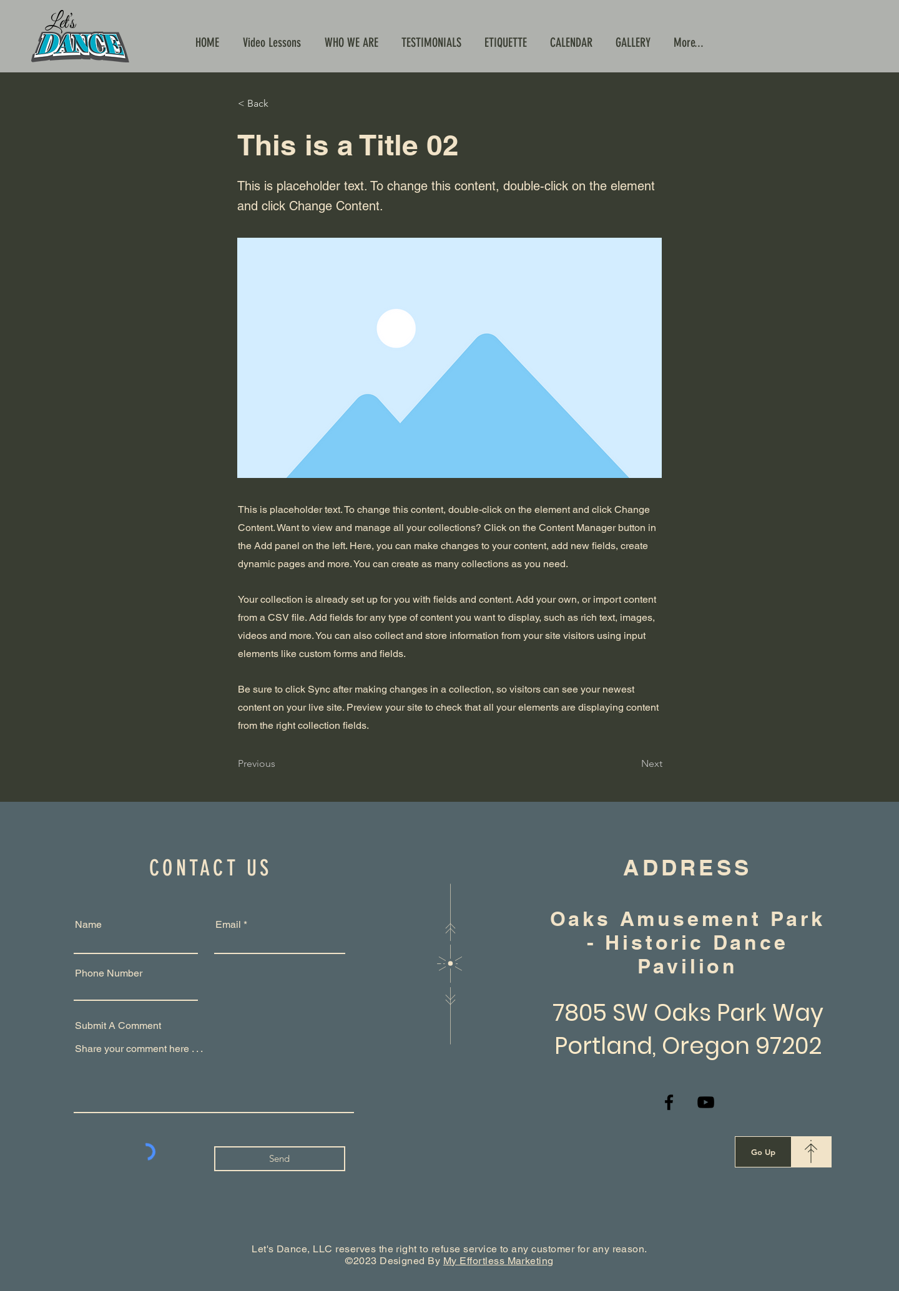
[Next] (631, 763)
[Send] (279, 1158)
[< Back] (279, 103)
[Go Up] (763, 1151)
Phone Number (108, 973)
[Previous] (279, 763)
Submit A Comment (118, 1026)
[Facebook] (669, 1102)
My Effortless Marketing (498, 1261)
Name (88, 925)
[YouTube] (705, 1102)
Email (228, 925)
